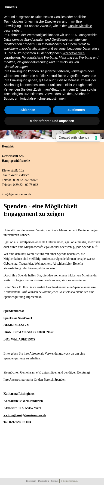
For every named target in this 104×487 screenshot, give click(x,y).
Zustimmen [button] (76, 110)
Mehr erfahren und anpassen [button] (52, 121)
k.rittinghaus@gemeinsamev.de (24, 415)
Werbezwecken (74, 53)
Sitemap (54, 481)
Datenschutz (43, 481)
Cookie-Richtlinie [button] (80, 26)
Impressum (31, 481)
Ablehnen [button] (28, 110)
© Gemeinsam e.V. (69, 481)
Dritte (7, 39)
